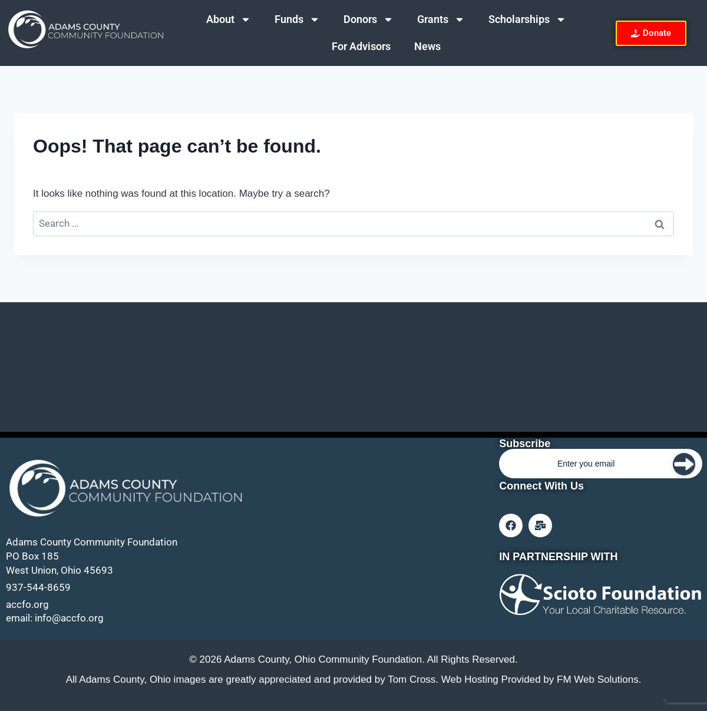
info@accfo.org (69, 618)
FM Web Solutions (598, 679)
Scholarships (527, 19)
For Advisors (361, 46)
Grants (441, 19)
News (427, 46)
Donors (368, 19)
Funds (297, 19)
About (228, 19)
